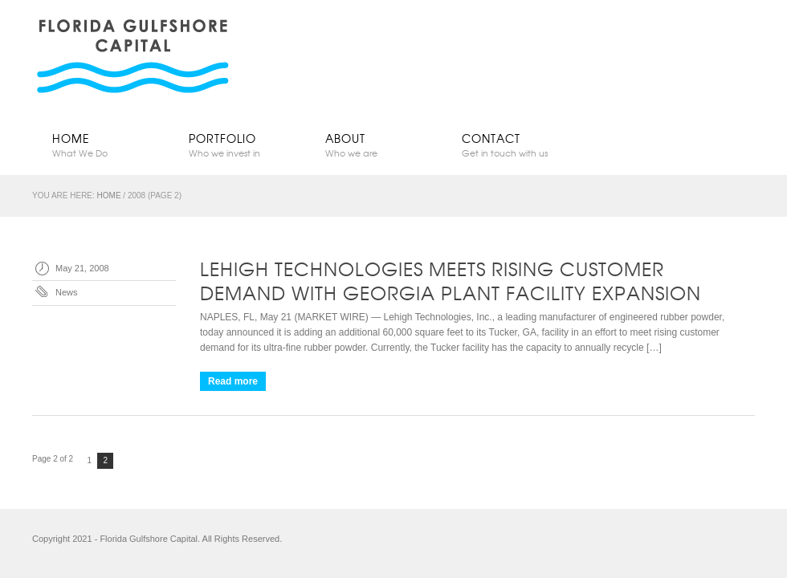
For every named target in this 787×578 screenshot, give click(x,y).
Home (100, 144)
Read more (233, 381)
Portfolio (237, 144)
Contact (510, 144)
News (66, 292)
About (373, 144)
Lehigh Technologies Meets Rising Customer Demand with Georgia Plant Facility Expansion (450, 280)
